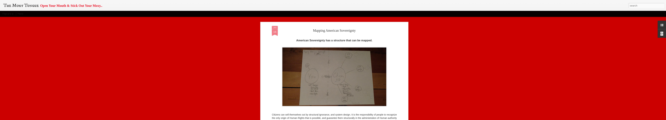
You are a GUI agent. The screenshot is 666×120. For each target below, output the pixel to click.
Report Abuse (361, 118)
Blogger (351, 118)
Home (20, 13)
